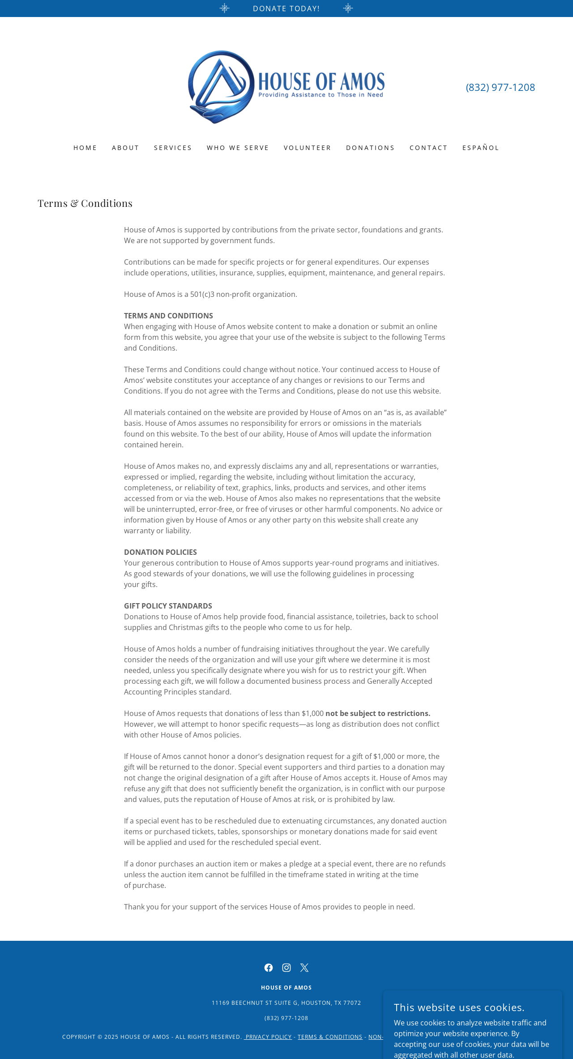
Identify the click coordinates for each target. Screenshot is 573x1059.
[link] (286, 86)
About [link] (126, 147)
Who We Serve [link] (238, 147)
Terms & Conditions (330, 1037)
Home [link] (85, 147)
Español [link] (481, 147)
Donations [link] (370, 147)
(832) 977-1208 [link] (500, 87)
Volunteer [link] (308, 147)
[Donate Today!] (286, 8)
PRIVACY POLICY (268, 1037)
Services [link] (173, 147)
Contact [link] (429, 147)
